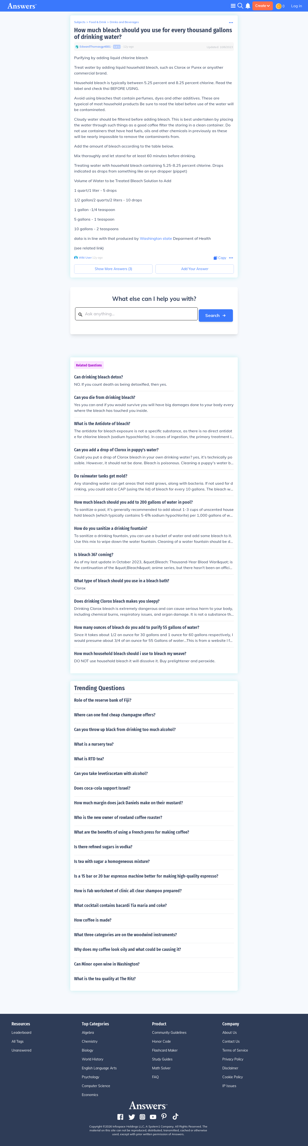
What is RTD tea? (89, 757)
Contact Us (231, 1040)
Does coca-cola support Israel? (102, 786)
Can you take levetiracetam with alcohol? (111, 772)
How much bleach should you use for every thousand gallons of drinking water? (153, 33)
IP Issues (229, 1084)
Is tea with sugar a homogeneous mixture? (112, 860)
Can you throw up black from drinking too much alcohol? (125, 728)
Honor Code (161, 1040)
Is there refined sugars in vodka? (103, 845)
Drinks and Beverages (124, 22)
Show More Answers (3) (113, 269)
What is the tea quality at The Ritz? (105, 977)
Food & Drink (97, 22)
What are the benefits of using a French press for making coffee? (131, 830)
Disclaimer (230, 1067)
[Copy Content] (220, 257)
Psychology (90, 1075)
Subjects (79, 22)
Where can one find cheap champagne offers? (114, 713)
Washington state (156, 238)
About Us (229, 1031)
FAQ (155, 1075)
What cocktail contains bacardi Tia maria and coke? (120, 904)
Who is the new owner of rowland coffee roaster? (118, 816)
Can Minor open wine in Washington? (107, 962)
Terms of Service (235, 1049)
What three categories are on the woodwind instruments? (125, 933)
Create (262, 6)
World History (92, 1058)
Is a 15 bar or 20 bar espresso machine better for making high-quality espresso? (146, 874)
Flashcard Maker (165, 1049)
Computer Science (96, 1084)
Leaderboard (21, 1031)
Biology (87, 1049)
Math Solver (161, 1067)
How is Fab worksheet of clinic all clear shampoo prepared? (128, 889)
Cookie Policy (232, 1075)
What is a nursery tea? (94, 742)
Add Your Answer (194, 269)
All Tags (18, 1040)
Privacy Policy (232, 1058)
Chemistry (89, 1040)
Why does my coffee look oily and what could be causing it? (127, 948)
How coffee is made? (92, 918)
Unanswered (21, 1049)
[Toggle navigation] (233, 5)
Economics (90, 1093)
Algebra (88, 1031)
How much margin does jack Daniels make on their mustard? (128, 801)
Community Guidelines (169, 1031)
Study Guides (162, 1058)
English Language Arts (99, 1067)
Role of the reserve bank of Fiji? (102, 698)
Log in (296, 5)
